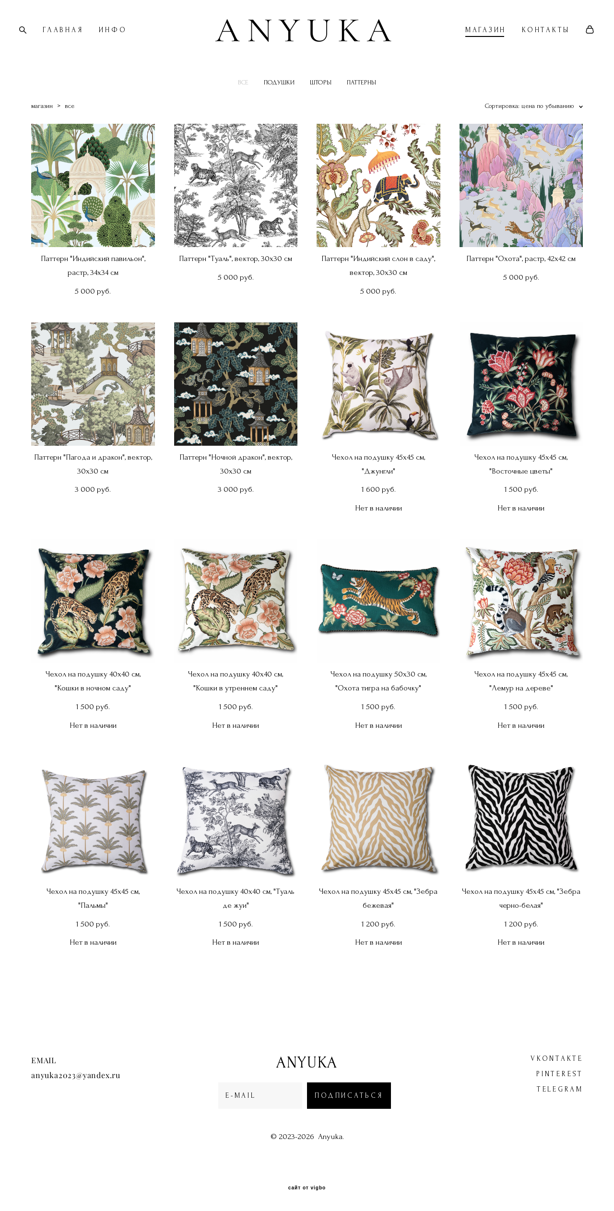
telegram (560, 1090)
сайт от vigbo (307, 1188)
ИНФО (127, 41)
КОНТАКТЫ (531, 41)
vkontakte (557, 1059)
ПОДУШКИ (279, 104)
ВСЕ (243, 104)
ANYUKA (306, 41)
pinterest (559, 1074)
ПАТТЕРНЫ (361, 104)
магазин (42, 128)
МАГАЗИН (471, 41)
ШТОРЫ (320, 104)
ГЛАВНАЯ (77, 41)
